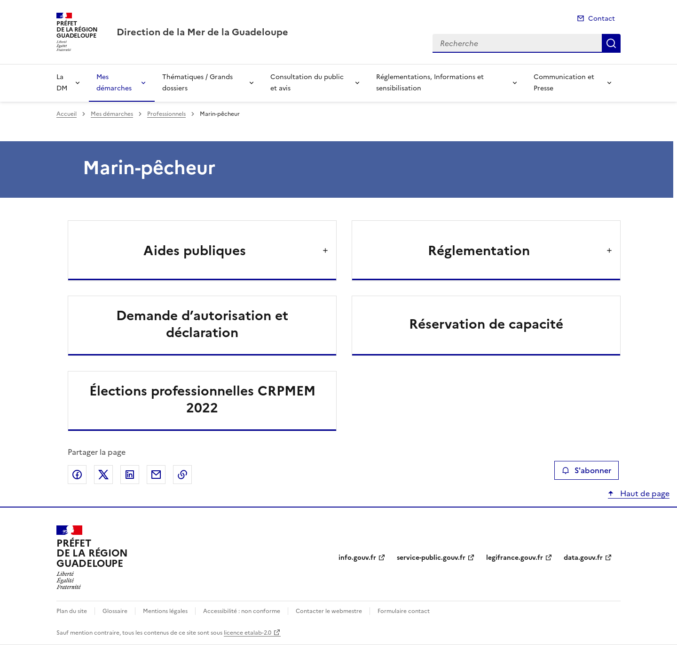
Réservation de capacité (486, 323)
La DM (61, 82)
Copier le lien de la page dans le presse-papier (182, 474)
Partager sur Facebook (77, 474)
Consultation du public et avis (307, 82)
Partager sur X (103, 474)
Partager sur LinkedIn (129, 474)
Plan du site (71, 611)
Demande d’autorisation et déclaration (202, 324)
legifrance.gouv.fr (514, 558)
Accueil (66, 114)
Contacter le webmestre (329, 611)
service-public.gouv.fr (431, 558)
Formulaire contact (404, 611)
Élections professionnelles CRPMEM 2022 (202, 399)
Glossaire (114, 611)
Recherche (611, 43)
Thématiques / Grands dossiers (197, 82)
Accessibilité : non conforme (241, 611)
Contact (601, 19)
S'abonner (586, 470)
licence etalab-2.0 (247, 633)
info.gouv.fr (357, 558)
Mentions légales (165, 611)
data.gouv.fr (583, 558)
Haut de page (643, 493)
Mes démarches (114, 82)
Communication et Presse (564, 82)
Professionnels (166, 114)
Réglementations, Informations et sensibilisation (430, 82)
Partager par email (156, 474)
